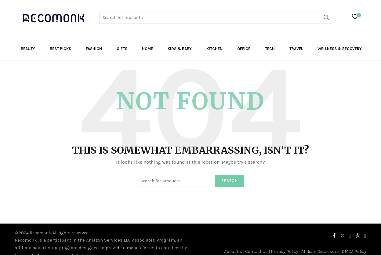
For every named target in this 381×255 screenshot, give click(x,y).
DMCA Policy (354, 251)
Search (326, 18)
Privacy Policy (284, 251)
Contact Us (256, 251)
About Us (233, 251)
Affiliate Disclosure (320, 251)
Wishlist (358, 15)
